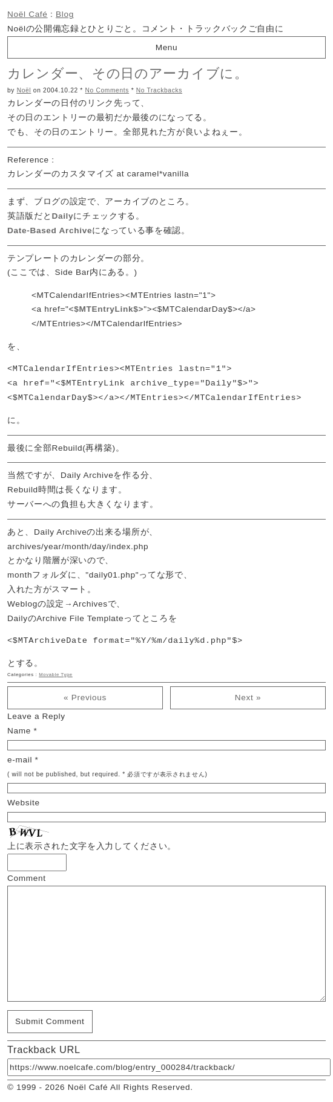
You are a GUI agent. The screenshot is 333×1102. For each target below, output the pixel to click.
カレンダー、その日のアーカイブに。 (127, 73)
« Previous (85, 697)
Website (23, 802)
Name (19, 730)
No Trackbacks (159, 90)
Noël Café (27, 14)
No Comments (107, 90)
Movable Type (56, 674)
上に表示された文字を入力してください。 (91, 846)
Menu (167, 47)
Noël (24, 90)
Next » (248, 697)
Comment (26, 878)
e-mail (19, 759)
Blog (65, 14)
